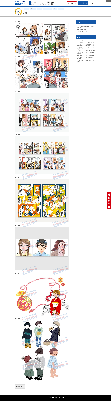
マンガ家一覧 (83, 3)
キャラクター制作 (47, 8)
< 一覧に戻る (20, 386)
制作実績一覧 (72, 3)
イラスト (26, 8)
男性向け (33, 8)
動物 (55, 8)
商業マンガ (61, 8)
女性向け (39, 8)
